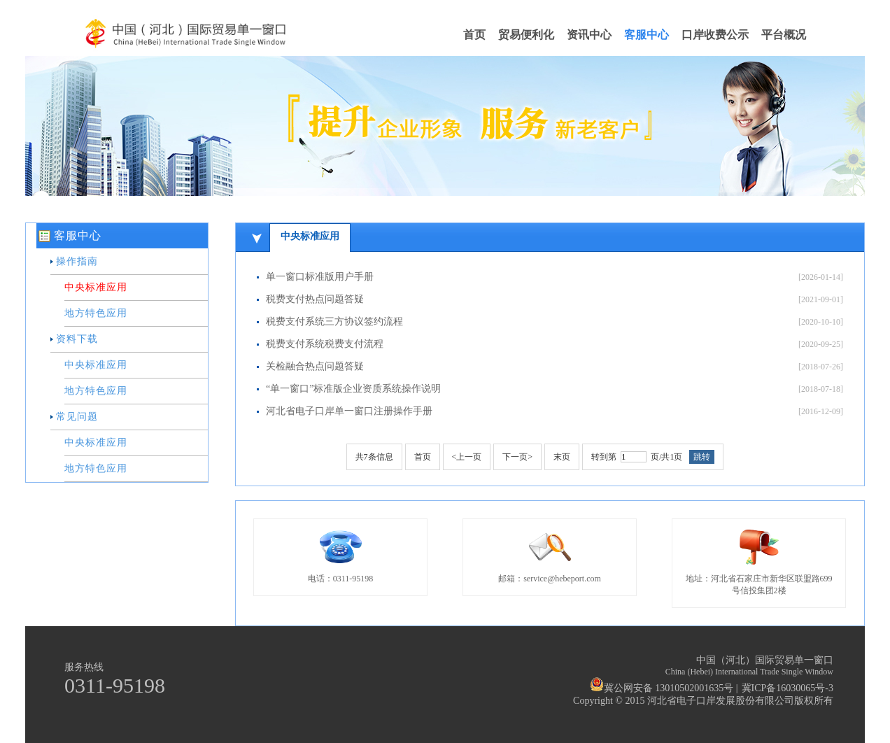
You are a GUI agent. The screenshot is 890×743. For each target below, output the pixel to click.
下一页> (517, 457)
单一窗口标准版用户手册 (320, 276)
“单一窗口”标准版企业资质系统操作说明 (353, 388)
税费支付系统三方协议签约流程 (334, 321)
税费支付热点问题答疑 (315, 299)
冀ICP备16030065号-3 (787, 688)
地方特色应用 (95, 313)
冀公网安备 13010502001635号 (662, 688)
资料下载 (77, 339)
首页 (474, 35)
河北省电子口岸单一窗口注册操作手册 (349, 411)
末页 (561, 457)
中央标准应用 (95, 287)
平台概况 (783, 35)
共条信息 (374, 457)
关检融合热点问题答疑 (315, 366)
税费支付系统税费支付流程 (324, 344)
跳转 (701, 457)
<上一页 (467, 457)
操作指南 (77, 261)
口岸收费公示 (715, 35)
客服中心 (646, 35)
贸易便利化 (526, 35)
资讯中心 (589, 35)
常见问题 (77, 416)
